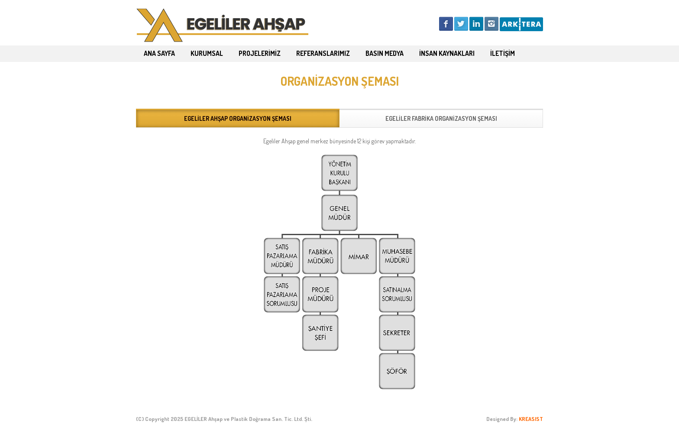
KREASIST (531, 418)
